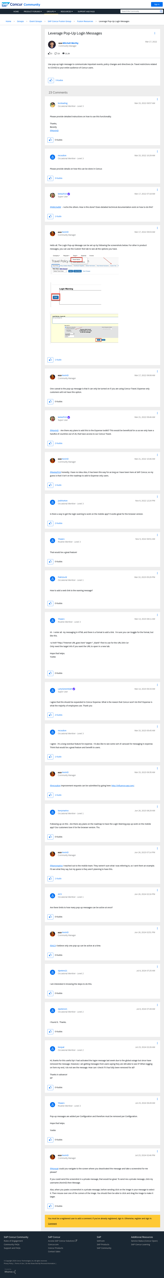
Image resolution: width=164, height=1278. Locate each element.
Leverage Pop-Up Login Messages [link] (114, 21)
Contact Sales (54, 1251)
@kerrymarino (56, 866)
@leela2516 (55, 472)
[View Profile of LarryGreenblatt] (65, 689)
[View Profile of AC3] (60, 894)
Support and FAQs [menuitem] (86, 12)
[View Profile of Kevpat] (61, 1047)
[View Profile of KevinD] (65, 232)
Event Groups (36, 21)
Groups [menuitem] (50, 12)
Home (8, 21)
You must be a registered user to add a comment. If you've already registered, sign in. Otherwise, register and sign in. (100, 1218)
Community (32, 4)
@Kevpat (54, 1169)
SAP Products (103, 1244)
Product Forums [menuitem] (32, 12)
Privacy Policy (8, 1263)
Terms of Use (19, 1263)
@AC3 (53, 946)
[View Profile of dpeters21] (62, 971)
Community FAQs (11, 1244)
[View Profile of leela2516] (62, 194)
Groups (20, 21)
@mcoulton (55, 786)
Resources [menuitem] (66, 12)
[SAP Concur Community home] (12, 4)
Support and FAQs (12, 1248)
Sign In (157, 4)
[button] (155, 33)
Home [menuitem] (16, 12)
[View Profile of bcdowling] (62, 103)
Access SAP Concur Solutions (62, 1241)
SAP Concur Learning (140, 1244)
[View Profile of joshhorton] (63, 501)
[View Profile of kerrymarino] (63, 811)
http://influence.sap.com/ (122, 786)
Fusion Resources (85, 21)
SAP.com (101, 1241)
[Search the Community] (141, 11)
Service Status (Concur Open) (144, 1241)
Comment (52, 1224)
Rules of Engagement (13, 1241)
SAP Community (104, 1248)
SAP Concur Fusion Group (59, 21)
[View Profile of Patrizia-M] (62, 577)
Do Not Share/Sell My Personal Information (40, 1263)
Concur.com (53, 1244)
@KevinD (54, 131)
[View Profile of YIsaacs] (61, 539)
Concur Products (55, 1248)
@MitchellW (55, 207)
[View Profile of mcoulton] (62, 155)
